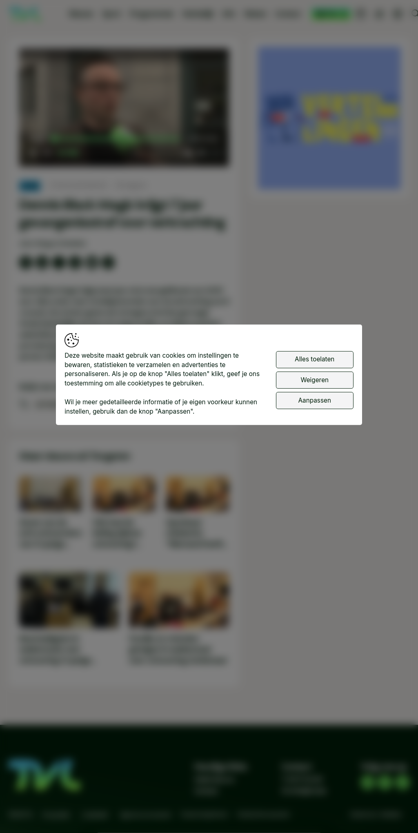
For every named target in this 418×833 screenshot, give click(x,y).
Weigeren (314, 379)
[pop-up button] (201, 153)
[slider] (117, 139)
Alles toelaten (314, 359)
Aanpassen (314, 400)
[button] (125, 109)
